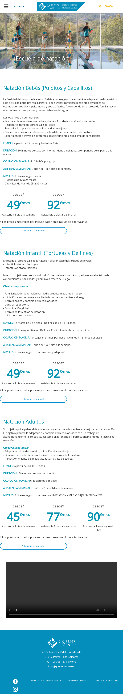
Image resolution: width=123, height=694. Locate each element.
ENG (21, 6)
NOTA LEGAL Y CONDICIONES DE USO (46, 682)
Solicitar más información (33, 230)
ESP (16, 6)
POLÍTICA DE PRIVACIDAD (107, 680)
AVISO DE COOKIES (77, 680)
